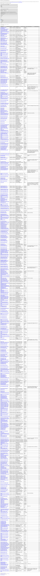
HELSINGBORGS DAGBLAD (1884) (4, 153)
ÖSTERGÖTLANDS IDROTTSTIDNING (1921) (3, 562)
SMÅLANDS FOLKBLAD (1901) (4, 380)
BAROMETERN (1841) (3, 50)
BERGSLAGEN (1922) (3, 52)
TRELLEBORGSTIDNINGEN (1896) (4, 465)
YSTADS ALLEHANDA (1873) (4, 545)
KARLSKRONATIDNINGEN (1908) (4, 206)
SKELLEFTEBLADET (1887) (4, 365)
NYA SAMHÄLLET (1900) (3, 310)
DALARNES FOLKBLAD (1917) (4, 86)
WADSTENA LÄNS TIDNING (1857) (4, 484)
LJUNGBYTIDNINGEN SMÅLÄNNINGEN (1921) (3, 239)
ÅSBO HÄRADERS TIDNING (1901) (4, 547)
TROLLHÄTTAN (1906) (3, 468)
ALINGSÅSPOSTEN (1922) (3, 30)
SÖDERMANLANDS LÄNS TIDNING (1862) (3, 442)
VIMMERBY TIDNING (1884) (4, 499)
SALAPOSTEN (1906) (3, 349)
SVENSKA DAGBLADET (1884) (4, 417)
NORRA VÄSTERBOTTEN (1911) (4, 280)
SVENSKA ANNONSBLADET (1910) (4, 416)
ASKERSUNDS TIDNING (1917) (4, 44)
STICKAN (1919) (2, 391)
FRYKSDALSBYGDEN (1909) (4, 114)
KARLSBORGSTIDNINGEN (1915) (4, 201)
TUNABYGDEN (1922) (3, 473)
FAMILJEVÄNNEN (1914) (3, 106)
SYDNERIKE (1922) (2, 428)
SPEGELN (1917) (2, 389)
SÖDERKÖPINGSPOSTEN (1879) (4, 441)
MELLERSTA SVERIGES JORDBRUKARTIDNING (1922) (4, 260)
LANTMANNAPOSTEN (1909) (4, 232)
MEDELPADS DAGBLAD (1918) (4, 254)
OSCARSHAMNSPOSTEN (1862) (4, 329)
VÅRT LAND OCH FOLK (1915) (4, 503)
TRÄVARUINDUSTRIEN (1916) (4, 472)
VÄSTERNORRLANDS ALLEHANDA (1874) (3, 523)
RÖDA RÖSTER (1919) (3, 347)
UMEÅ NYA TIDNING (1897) (4, 477)
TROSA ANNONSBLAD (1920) (4, 471)
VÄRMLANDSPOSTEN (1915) (4, 512)
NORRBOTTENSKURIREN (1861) (4, 285)
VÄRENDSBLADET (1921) (3, 507)
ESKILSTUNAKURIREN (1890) (4, 100)
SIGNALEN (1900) (2, 355)
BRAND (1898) (2, 71)
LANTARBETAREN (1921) (3, 231)
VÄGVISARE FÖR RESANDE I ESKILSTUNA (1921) (4, 505)
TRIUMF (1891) (2, 466)
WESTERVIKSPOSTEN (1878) (4, 489)
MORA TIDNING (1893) (3, 262)
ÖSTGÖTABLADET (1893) (3, 566)
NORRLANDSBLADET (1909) (4, 293)
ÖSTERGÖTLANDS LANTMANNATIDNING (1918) (4, 564)
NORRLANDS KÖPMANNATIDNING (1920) (4, 290)
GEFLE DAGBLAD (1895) (3, 118)
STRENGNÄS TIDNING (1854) (4, 403)
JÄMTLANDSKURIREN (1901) (4, 191)
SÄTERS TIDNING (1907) (3, 436)
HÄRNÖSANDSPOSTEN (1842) (4, 176)
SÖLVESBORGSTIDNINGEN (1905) (4, 450)
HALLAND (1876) (2, 142)
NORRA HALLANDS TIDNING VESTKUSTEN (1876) (4, 274)
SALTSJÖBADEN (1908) (3, 351)
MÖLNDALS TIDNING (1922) (4, 264)
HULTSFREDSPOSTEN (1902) (4, 166)
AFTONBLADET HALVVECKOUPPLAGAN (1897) (4, 28)
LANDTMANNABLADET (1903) (4, 230)
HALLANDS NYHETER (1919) (4, 144)
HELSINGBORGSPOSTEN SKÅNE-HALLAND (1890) (4, 155)
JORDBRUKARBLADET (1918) (4, 189)
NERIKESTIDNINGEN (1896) (4, 268)
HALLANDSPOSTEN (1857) (3, 146)
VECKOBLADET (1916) (3, 487)
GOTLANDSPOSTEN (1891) (3, 125)
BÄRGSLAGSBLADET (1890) (4, 77)
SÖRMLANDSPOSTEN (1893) (4, 451)
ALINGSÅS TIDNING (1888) (3, 29)
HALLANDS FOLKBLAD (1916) (4, 143)
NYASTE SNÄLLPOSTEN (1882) (4, 320)
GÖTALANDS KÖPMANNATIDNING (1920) (4, 130)
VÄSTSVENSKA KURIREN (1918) (4, 544)
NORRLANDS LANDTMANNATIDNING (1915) (4, 292)
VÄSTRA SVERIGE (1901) (3, 540)
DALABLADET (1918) (3, 83)
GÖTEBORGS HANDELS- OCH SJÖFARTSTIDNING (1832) (4, 133)
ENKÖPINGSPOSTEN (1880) (4, 98)
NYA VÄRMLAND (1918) (3, 317)
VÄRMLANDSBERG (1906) (3, 511)
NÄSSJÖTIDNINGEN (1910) (3, 326)
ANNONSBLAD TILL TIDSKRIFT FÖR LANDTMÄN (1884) (4, 33)
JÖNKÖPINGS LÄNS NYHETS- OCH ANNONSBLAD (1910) (4, 195)
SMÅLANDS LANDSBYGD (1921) (4, 381)
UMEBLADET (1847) (3, 475)
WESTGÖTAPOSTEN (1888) (3, 490)
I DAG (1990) (2, 182)
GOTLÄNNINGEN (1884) (3, 126)
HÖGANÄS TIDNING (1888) (3, 179)
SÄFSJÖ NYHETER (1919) (3, 435)
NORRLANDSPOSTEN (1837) (4, 294)
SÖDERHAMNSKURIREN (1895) (4, 439)
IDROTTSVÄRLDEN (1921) (3, 187)
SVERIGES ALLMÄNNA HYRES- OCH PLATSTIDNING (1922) (4, 425)
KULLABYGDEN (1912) (3, 221)
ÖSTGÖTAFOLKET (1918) (3, 567)
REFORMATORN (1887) (3, 339)
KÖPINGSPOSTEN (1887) (3, 224)
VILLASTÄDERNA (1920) (3, 498)
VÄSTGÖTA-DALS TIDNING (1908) (4, 530)
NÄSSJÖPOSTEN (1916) (3, 324)
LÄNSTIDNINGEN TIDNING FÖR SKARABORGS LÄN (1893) (4, 250)
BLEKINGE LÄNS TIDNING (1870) (4, 58)
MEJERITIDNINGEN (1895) (3, 257)
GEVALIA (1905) (2, 121)
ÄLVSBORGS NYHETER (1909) (4, 548)
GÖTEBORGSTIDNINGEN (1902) (4, 139)
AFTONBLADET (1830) (3, 27)
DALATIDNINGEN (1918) (3, 90)
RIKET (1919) (2, 341)
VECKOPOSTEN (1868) (3, 488)
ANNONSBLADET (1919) (3, 34)
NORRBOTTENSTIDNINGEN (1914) (4, 286)
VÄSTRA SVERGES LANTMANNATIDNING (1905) (4, 539)
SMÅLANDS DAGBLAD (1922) (4, 379)
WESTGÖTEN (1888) (3, 491)
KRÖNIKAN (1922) (2, 219)
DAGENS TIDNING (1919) (3, 81)
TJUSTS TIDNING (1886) (3, 457)
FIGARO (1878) (2, 109)
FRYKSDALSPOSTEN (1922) (4, 116)
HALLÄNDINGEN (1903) (3, 147)
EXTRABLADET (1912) (3, 101)
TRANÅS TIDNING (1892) (3, 462)
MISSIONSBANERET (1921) (3, 261)
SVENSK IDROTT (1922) (3, 412)
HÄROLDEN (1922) (2, 178)
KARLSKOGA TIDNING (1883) (4, 205)
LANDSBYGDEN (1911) (3, 225)
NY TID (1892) (2, 299)
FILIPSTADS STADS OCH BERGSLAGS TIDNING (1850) (4, 111)
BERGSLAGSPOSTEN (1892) (4, 57)
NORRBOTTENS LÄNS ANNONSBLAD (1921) (3, 284)
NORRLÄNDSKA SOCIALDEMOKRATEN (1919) (4, 296)
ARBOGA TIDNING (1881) (3, 40)
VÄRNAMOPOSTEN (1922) (3, 515)
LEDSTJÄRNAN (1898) (3, 235)
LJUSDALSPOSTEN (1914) (3, 242)
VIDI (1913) (1, 497)
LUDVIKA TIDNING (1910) (3, 245)
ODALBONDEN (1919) (3, 328)
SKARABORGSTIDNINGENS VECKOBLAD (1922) (4, 362)
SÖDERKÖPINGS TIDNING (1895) (4, 440)
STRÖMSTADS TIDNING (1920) (4, 404)
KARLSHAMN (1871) (3, 202)
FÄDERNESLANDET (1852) (3, 117)
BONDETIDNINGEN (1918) (3, 66)
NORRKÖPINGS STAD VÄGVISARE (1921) (3, 287)
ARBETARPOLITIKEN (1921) (4, 38)
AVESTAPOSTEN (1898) (3, 48)
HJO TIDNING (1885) (3, 161)
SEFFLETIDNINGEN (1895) (3, 354)
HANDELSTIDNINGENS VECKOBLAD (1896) (3, 148)
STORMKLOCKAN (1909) (3, 402)
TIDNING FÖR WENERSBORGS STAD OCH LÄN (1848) (4, 455)
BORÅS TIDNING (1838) (3, 70)
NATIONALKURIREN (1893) (4, 266)
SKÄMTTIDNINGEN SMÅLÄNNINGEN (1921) (3, 375)
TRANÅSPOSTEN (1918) (3, 463)
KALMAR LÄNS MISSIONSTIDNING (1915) (3, 199)
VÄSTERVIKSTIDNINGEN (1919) (4, 524)
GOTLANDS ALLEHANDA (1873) (4, 124)
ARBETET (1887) (2, 39)
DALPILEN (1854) (2, 92)
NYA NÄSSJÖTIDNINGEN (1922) (4, 308)
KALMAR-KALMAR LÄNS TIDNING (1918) (3, 200)
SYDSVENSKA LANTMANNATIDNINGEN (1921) (4, 433)
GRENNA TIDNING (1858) (3, 127)
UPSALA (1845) (2, 481)
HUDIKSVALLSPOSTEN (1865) (4, 163)
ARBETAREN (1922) (3, 37)
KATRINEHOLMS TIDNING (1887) (4, 208)
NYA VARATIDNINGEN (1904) (4, 311)
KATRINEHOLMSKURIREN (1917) (4, 210)
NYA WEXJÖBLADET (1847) (4, 314)
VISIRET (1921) (2, 500)
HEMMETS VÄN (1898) (3, 159)
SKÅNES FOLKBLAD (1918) (4, 368)
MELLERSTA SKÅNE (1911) (3, 258)
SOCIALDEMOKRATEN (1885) (4, 386)
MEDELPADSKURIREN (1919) (4, 256)
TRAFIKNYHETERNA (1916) (4, 461)
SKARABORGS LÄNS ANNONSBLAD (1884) (3, 358)
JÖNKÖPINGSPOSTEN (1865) (4, 197)
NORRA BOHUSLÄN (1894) (3, 272)
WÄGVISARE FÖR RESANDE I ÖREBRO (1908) (4, 506)
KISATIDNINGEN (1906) (3, 212)
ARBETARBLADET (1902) (3, 36)
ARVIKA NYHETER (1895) (3, 42)
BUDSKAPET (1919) (3, 76)
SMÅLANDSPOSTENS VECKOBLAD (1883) (3, 383)
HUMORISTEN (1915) (3, 167)
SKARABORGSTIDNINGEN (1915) (4, 361)
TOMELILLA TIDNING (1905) (4, 458)
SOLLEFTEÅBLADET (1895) (4, 388)
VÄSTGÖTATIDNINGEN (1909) (4, 531)
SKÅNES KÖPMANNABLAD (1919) (4, 369)
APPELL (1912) (2, 35)
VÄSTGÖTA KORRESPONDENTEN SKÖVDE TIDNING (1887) (4, 525)
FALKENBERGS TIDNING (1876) (4, 103)
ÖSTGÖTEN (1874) (2, 568)
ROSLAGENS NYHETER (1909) (4, 346)
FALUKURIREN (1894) (3, 105)
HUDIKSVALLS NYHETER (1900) (4, 162)
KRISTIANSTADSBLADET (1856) (4, 217)
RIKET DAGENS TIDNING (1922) (4, 342)
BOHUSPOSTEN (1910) (3, 63)
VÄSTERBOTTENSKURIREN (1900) (4, 518)
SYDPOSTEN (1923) (2, 429)
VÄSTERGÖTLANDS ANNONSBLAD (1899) (3, 521)
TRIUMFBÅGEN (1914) (3, 467)
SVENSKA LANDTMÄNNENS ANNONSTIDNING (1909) (4, 420)
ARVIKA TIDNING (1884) (3, 43)
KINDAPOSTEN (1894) (3, 211)
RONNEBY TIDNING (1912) (3, 343)
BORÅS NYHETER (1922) (3, 69)
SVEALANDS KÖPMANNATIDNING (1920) (4, 408)
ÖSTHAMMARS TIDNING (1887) (4, 569)
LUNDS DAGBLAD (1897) (3, 247)
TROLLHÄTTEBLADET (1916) (4, 470)
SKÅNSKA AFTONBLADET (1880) (4, 371)
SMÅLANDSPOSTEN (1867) (3, 382)
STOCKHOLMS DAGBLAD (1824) (4, 392)
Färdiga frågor (20, 1)
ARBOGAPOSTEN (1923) (3, 41)
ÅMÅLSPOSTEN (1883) (3, 546)
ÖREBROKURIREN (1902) (3, 552)
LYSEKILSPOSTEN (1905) (3, 249)
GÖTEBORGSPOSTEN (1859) (4, 138)
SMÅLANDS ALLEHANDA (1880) (4, 377)
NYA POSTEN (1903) (3, 309)
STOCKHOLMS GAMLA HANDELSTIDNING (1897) (3, 396)
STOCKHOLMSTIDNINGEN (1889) (4, 401)
